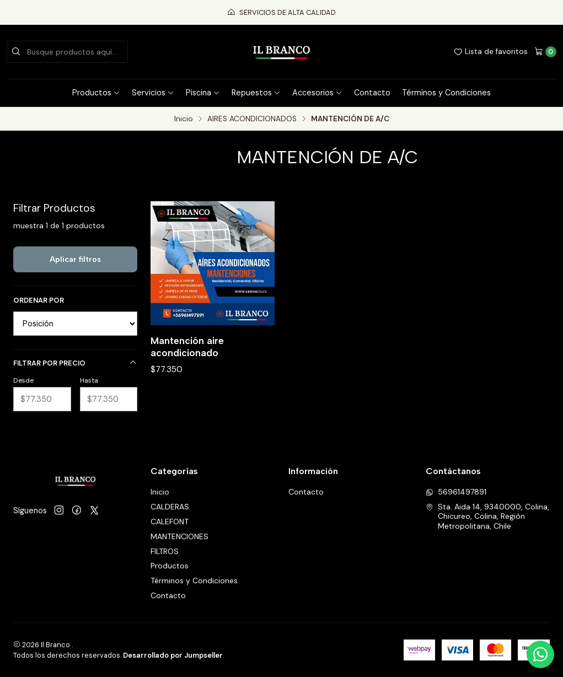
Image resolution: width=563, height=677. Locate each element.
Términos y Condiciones (446, 93)
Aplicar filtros (75, 259)
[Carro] (545, 51)
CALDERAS (170, 507)
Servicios (153, 93)
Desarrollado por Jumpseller (173, 655)
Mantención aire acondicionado (187, 346)
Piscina (203, 93)
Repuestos (256, 93)
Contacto (372, 93)
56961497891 (456, 492)
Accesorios (317, 93)
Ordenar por (38, 300)
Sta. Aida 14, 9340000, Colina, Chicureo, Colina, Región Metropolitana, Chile (487, 516)
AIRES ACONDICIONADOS (252, 119)
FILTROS (165, 551)
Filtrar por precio (75, 363)
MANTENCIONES (179, 536)
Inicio (183, 119)
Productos (96, 93)
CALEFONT (170, 521)
